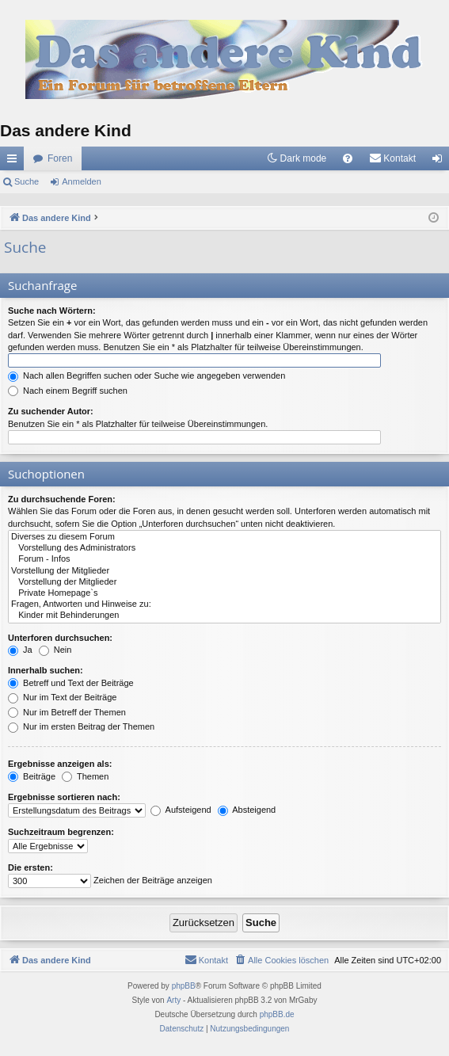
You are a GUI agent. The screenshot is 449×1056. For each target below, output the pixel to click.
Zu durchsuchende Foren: (62, 499)
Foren (60, 158)
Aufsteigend (180, 809)
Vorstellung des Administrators (224, 548)
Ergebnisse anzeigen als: (60, 763)
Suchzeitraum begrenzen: (61, 832)
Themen (85, 776)
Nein (55, 649)
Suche (26, 181)
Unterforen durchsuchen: (60, 637)
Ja (20, 649)
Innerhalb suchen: (45, 670)
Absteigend (247, 809)
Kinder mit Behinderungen (224, 615)
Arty (173, 1000)
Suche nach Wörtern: (52, 310)
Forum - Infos (224, 559)
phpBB (184, 986)
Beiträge (31, 776)
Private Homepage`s (224, 593)
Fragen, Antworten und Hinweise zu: (224, 604)
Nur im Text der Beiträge (62, 697)
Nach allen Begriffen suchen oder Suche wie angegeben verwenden (146, 375)
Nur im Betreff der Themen (67, 712)
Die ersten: (30, 867)
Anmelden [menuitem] (440, 161)
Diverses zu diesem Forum (224, 537)
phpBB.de (277, 1014)
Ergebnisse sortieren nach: (64, 797)
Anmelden (81, 181)
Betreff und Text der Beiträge (71, 683)
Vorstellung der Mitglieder (224, 571)
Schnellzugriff (15, 161)
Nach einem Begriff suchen (67, 390)
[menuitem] (348, 158)
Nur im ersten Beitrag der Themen (81, 726)
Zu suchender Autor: (50, 411)
